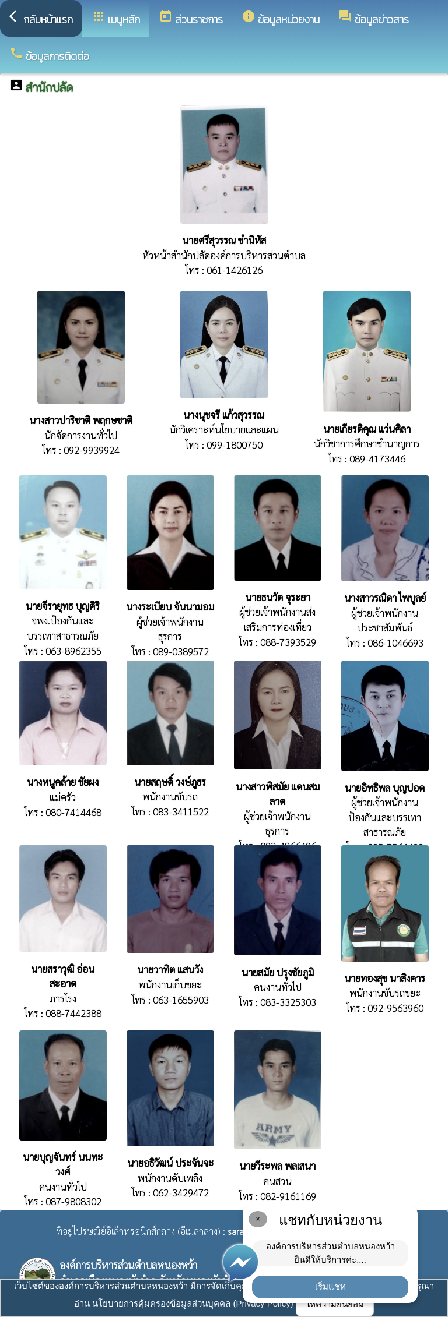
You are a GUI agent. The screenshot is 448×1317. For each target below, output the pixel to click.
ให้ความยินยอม (335, 1304)
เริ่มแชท (330, 1286)
